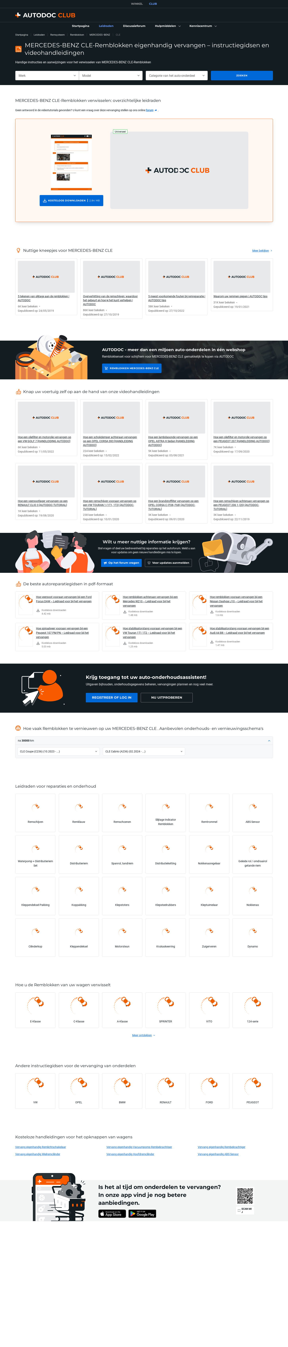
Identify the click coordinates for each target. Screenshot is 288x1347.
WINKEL (137, 4)
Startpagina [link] (21, 34)
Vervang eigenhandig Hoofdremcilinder (130, 1154)
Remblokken (77, 34)
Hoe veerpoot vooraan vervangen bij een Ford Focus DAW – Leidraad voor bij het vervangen (64, 599)
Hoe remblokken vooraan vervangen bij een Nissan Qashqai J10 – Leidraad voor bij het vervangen (236, 601)
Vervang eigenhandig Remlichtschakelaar (40, 1147)
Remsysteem (57, 34)
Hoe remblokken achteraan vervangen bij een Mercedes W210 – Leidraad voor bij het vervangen (150, 601)
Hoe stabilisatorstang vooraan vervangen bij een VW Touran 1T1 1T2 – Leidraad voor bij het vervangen (152, 632)
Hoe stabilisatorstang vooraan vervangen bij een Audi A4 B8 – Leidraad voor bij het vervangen (239, 630)
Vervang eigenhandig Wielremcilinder (37, 1154)
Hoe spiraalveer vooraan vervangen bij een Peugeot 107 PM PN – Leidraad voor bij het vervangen (62, 632)
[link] (81, 26)
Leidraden (39, 34)
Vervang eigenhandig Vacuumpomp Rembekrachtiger (139, 1147)
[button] (167, 26)
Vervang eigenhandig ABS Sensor (218, 1154)
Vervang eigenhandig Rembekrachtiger (221, 1147)
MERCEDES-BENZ (100, 34)
